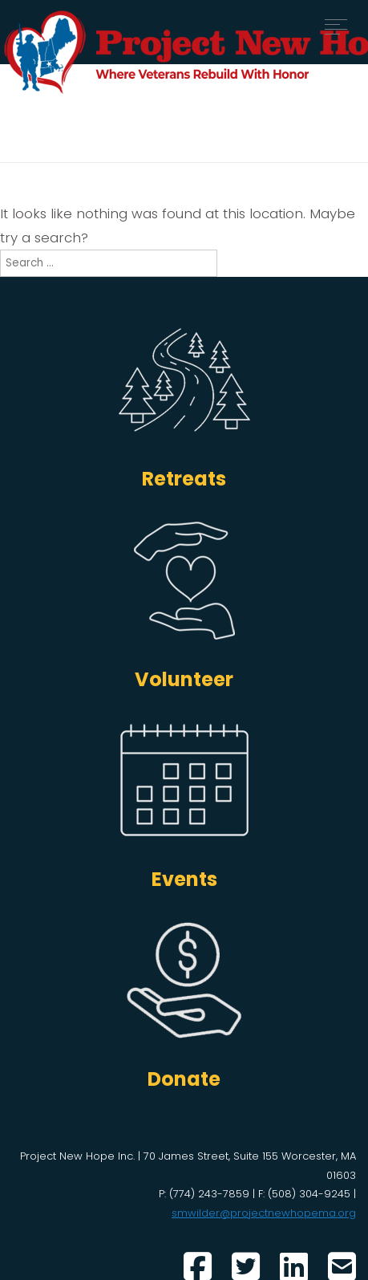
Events (184, 879)
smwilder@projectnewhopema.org (264, 1213)
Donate (184, 1079)
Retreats (184, 478)
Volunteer (184, 679)
